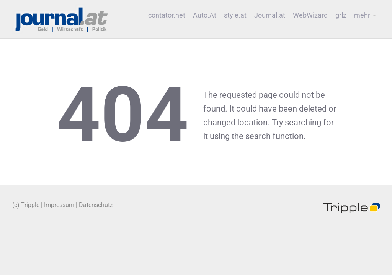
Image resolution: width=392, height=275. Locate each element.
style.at (235, 15)
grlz (340, 15)
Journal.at (269, 15)
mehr (362, 15)
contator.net (166, 15)
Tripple (30, 205)
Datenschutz (96, 205)
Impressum (59, 205)
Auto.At (204, 15)
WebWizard (310, 15)
